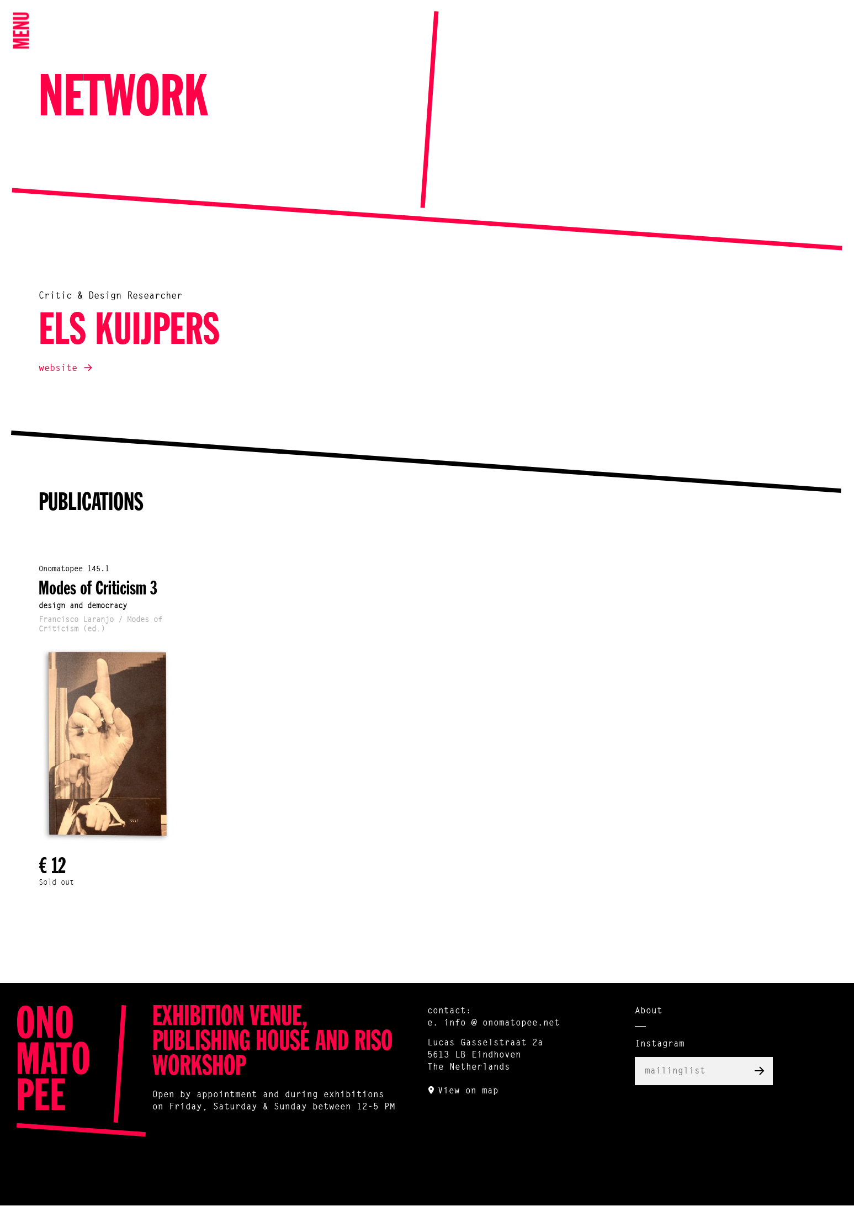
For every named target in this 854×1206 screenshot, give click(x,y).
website (58, 368)
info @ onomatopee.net (502, 1023)
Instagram (660, 1044)
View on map (468, 1091)
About (648, 1011)
